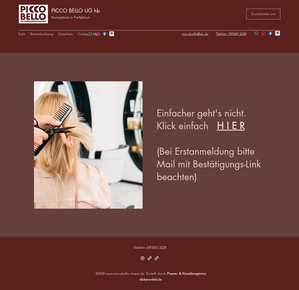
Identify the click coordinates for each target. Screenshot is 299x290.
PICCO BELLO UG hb (75, 10)
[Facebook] (104, 33)
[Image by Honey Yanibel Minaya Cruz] (111, 33)
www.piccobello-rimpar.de (125, 273)
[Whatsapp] (90, 33)
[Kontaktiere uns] (263, 14)
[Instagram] (97, 33)
